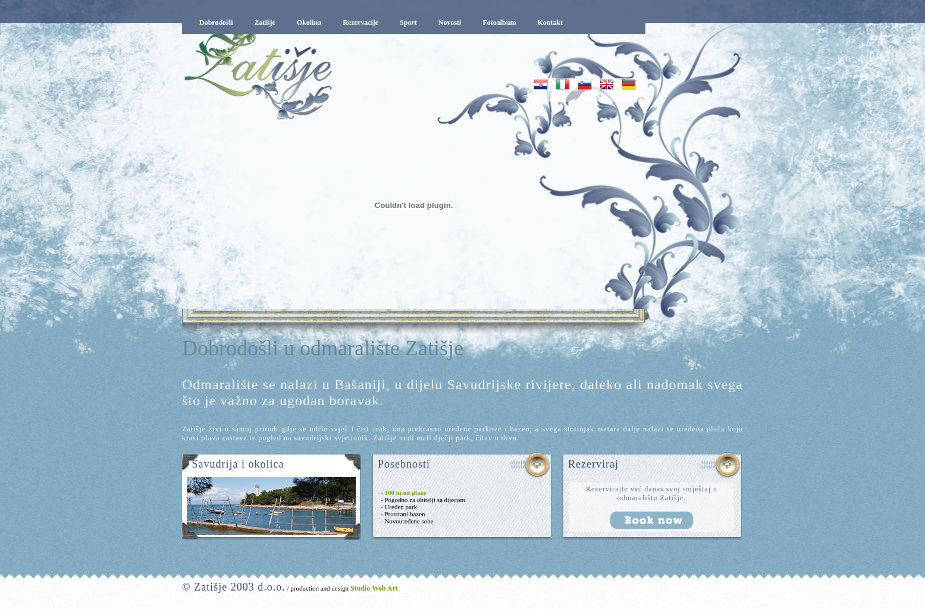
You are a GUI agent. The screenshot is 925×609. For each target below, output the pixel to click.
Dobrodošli (216, 22)
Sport (408, 22)
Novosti (450, 22)
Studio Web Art (373, 588)
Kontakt (550, 22)
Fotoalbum (499, 22)
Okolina (309, 22)
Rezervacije (360, 22)
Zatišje (264, 22)
